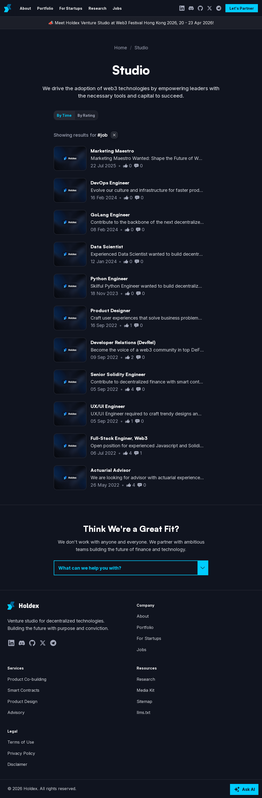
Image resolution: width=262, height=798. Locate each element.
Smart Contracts (23, 690)
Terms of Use (20, 742)
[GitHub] (200, 8)
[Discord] (191, 8)
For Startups (70, 8)
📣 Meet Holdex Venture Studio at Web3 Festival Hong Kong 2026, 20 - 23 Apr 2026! (131, 22)
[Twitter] (209, 8)
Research (97, 8)
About (25, 8)
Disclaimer (17, 764)
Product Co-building (26, 679)
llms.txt (143, 712)
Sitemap (144, 701)
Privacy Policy (21, 753)
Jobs (117, 8)
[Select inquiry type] (131, 567)
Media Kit (145, 690)
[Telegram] (218, 8)
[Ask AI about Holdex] (244, 789)
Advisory (16, 712)
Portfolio (45, 8)
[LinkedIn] (181, 8)
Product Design (22, 701)
